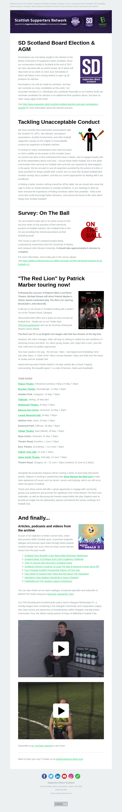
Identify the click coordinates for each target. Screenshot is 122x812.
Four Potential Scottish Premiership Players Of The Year (52, 570)
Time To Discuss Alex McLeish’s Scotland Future (48, 563)
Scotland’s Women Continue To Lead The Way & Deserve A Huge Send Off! (61, 566)
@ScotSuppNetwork (29, 325)
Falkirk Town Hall (27, 452)
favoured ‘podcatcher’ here (60, 594)
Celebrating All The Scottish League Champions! (48, 581)
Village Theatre (26, 431)
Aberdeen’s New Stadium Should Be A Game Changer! (51, 577)
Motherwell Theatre (28, 405)
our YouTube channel (41, 745)
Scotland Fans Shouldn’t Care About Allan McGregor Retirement (56, 555)
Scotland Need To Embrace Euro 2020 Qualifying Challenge (54, 559)
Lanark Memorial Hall (29, 415)
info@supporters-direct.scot (69, 759)
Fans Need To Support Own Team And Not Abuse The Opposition (56, 574)
